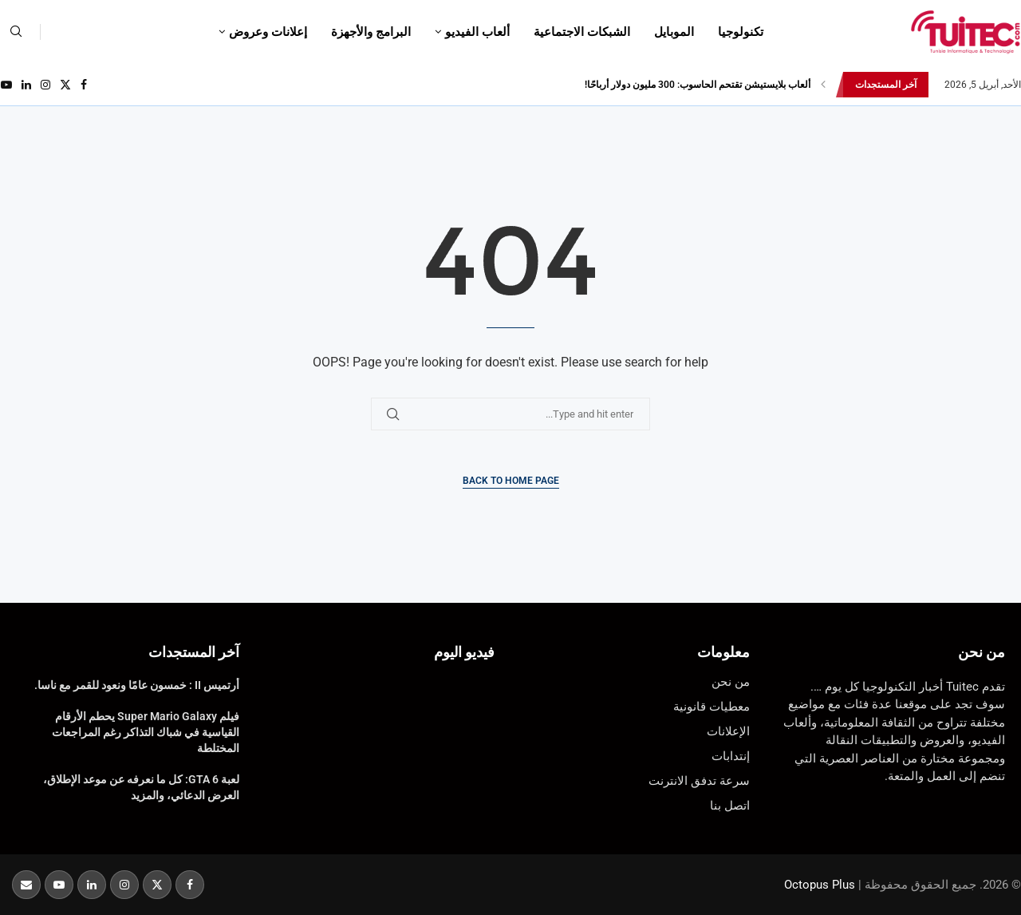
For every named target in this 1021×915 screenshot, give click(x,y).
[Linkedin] (26, 84)
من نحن (981, 652)
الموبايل (674, 32)
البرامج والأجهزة (371, 32)
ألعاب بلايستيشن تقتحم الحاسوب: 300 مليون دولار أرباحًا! (697, 84)
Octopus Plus (819, 884)
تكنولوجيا (740, 32)
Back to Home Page (511, 480)
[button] (823, 84)
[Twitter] (65, 84)
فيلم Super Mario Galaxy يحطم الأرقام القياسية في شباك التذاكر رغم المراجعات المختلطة (145, 732)
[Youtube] (6, 84)
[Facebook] (84, 84)
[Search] (16, 32)
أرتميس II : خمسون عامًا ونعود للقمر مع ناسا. (136, 685)
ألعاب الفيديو (477, 32)
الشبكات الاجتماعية (582, 32)
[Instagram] (45, 84)
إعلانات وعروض (268, 32)
